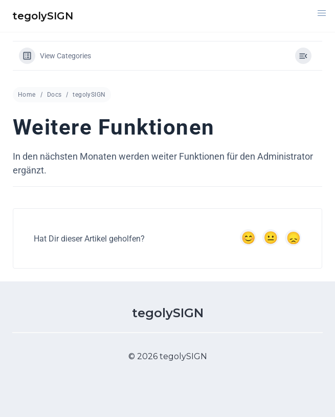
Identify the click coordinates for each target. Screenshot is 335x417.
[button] (321, 13)
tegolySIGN (89, 94)
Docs (54, 94)
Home (27, 94)
